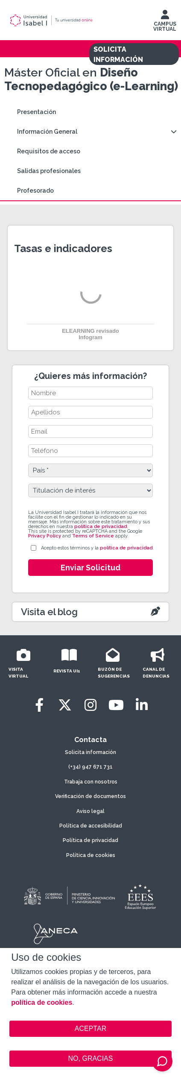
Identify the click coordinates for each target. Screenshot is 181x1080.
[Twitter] (65, 705)
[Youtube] (116, 705)
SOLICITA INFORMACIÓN (118, 54)
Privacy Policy (44, 536)
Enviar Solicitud (90, 567)
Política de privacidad (90, 840)
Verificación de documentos (90, 796)
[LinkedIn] (142, 705)
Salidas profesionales (49, 170)
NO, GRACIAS (90, 1058)
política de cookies (41, 1002)
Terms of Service (93, 536)
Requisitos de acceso (48, 151)
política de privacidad (100, 526)
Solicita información (90, 752)
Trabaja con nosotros (90, 782)
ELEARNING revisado (90, 331)
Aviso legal (90, 811)
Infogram (90, 337)
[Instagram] (90, 705)
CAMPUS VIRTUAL (164, 22)
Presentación (36, 112)
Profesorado (35, 190)
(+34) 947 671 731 (90, 767)
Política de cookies (90, 855)
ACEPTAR (90, 1028)
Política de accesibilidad (90, 826)
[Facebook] (39, 705)
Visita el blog (49, 611)
